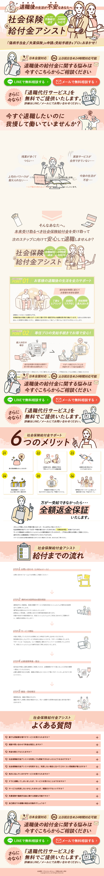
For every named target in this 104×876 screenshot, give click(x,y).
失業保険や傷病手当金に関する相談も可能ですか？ (29, 796)
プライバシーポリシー (49, 871)
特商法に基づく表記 (61, 871)
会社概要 (39, 871)
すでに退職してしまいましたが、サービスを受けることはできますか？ (37, 781)
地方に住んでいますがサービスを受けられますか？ (29, 774)
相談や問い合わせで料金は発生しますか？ (26, 744)
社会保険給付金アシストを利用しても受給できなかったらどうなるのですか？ (40, 759)
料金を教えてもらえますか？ (20, 751)
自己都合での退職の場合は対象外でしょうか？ (27, 803)
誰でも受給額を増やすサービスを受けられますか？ (29, 737)
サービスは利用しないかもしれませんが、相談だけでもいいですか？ (36, 788)
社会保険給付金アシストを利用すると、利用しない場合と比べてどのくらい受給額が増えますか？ (48, 766)
